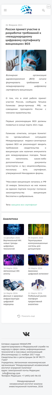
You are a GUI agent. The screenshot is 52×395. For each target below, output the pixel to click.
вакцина (16, 204)
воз (22, 204)
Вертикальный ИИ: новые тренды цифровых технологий (12, 244)
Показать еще (28, 316)
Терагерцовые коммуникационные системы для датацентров (38, 244)
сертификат (31, 204)
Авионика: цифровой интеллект (38, 272)
